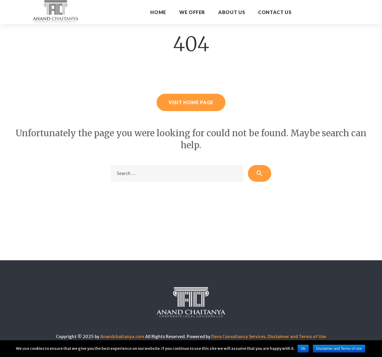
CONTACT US (274, 12)
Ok (303, 349)
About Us (231, 12)
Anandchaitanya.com (122, 336)
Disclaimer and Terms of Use (297, 336)
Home (158, 12)
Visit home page (191, 102)
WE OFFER (192, 12)
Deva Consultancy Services (238, 336)
